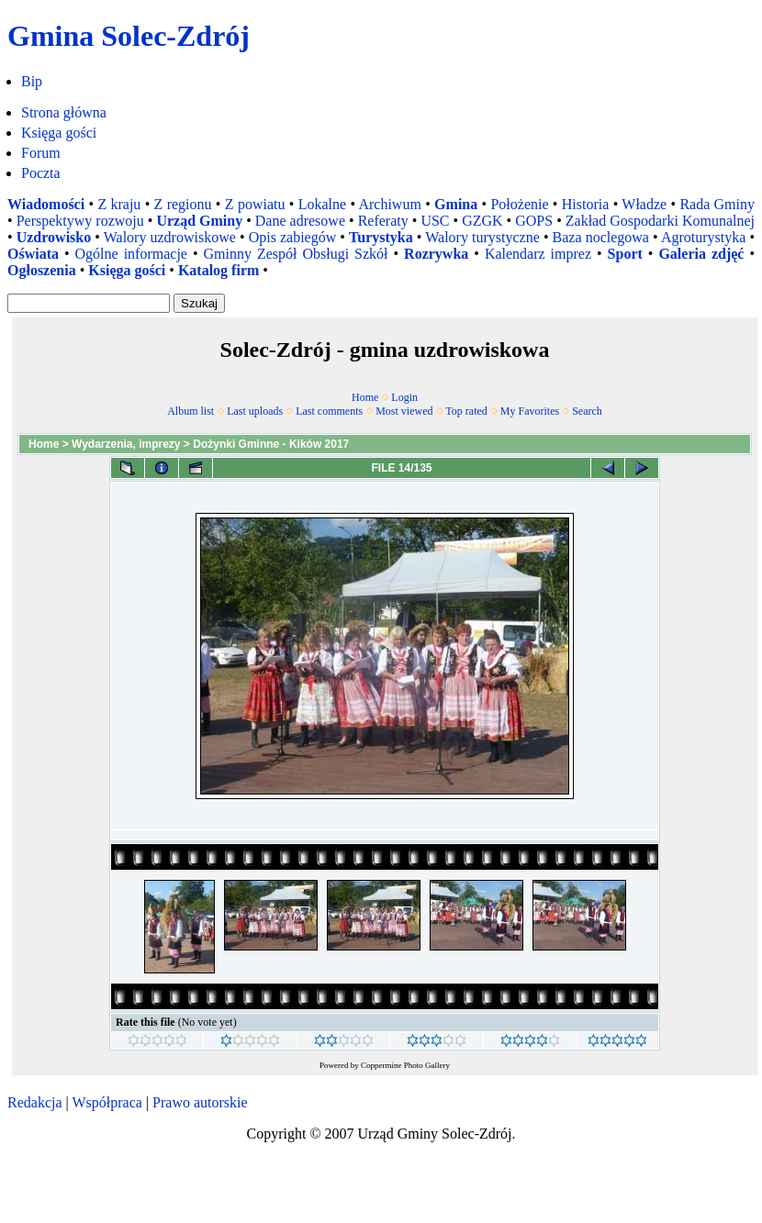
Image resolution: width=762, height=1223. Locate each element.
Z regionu (183, 204)
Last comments (329, 411)
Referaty (383, 220)
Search (587, 411)
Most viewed (403, 411)
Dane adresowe (300, 220)
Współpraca (106, 1102)
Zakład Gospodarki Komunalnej (660, 220)
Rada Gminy (717, 204)
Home (365, 397)
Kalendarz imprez (538, 253)
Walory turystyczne (482, 237)
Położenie (519, 204)
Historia (586, 204)
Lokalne (322, 204)
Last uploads (255, 411)
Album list (190, 411)
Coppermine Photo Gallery (405, 1065)
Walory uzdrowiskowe (170, 237)
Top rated (466, 411)
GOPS (534, 220)
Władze (644, 204)
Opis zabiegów (293, 237)
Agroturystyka (703, 237)
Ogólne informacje (131, 253)
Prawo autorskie (200, 1102)
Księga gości (58, 132)
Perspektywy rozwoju (80, 220)
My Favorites (529, 411)
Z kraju (118, 204)
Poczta (41, 173)
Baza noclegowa (601, 237)
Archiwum (389, 204)
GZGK (482, 220)
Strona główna (63, 112)
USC (434, 220)
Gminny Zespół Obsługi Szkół (296, 253)
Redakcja (34, 1102)
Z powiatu (255, 204)
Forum (41, 153)
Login (404, 397)
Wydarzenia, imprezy (126, 444)
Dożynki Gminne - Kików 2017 (271, 444)
